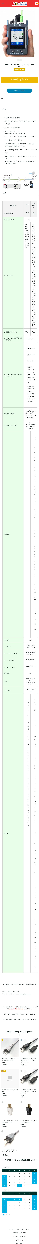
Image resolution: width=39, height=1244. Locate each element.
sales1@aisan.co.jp (25, 994)
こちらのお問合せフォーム (16, 1009)
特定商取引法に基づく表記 (19, 1232)
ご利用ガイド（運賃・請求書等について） (19, 1229)
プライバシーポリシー (19, 1236)
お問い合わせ (19, 1240)
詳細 (2, 99)
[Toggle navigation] (2, 3)
